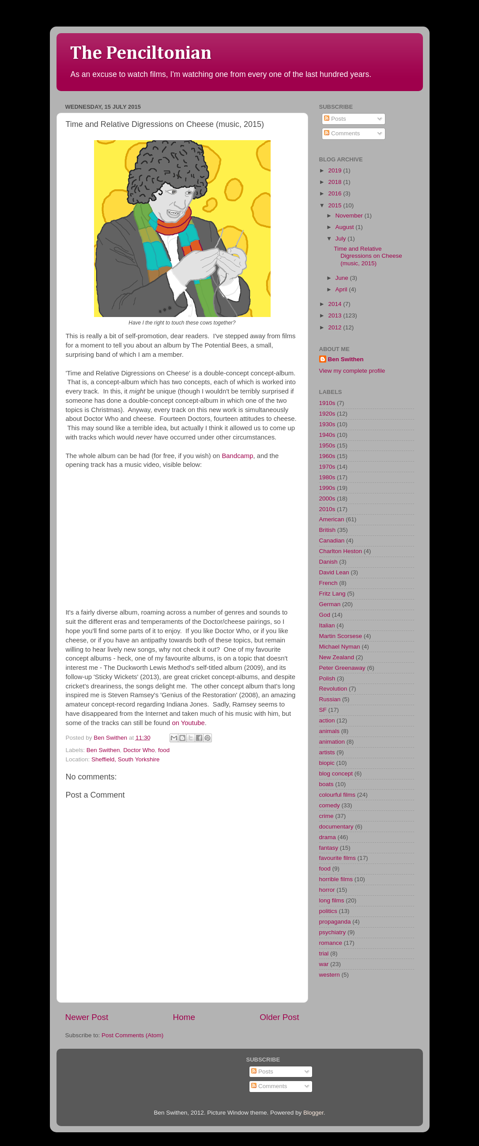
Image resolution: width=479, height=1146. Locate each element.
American (331, 519)
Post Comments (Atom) (132, 1035)
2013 (335, 315)
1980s (327, 477)
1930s (327, 424)
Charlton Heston (340, 551)
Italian (327, 625)
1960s (327, 456)
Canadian (332, 540)
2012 (335, 327)
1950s (327, 445)
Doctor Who (139, 750)
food (164, 750)
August (346, 227)
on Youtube (188, 722)
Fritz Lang (332, 593)
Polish (327, 678)
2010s (327, 509)
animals (329, 731)
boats (326, 784)
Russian (330, 699)
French (328, 583)
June (343, 278)
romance (331, 943)
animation (332, 741)
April (342, 289)
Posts (335, 118)
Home (184, 1017)
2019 (335, 170)
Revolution (333, 688)
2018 (335, 182)
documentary (336, 826)
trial (324, 953)
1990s (327, 488)
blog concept (336, 773)
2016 (335, 193)
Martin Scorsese (340, 636)
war (324, 964)
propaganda (335, 921)
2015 (335, 205)
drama (327, 837)
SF (323, 710)
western (329, 974)
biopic (327, 763)
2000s (327, 498)
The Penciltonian (140, 53)
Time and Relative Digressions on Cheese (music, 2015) (368, 255)
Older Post (279, 1017)
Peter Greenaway (342, 668)
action (327, 720)
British (327, 530)
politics (328, 911)
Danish (328, 561)
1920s (327, 413)
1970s (327, 466)
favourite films (337, 858)
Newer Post (87, 1017)
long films (331, 900)
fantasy (329, 847)
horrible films (336, 879)
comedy (329, 805)
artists (327, 752)
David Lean (334, 572)
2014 (335, 304)
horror (327, 889)
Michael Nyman (339, 646)
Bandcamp (237, 455)
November (350, 215)
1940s (327, 435)
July (342, 238)
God (325, 614)
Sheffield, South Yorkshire (125, 759)
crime (326, 816)
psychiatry (332, 932)
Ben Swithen (103, 750)
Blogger (313, 1112)
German (330, 604)
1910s (327, 403)
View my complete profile (352, 370)
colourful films (337, 794)
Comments (342, 133)
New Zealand (337, 657)
